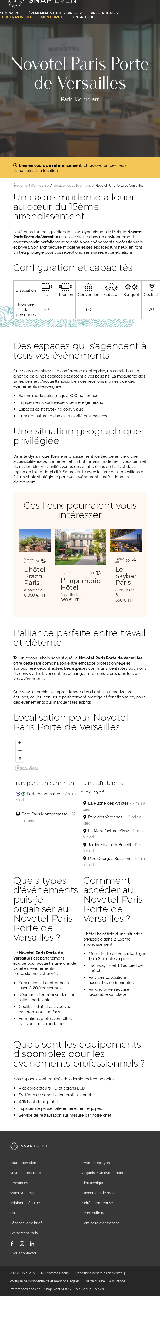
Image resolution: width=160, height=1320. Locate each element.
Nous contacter (23, 1252)
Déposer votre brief (26, 1222)
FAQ (13, 1212)
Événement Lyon (96, 1162)
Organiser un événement (102, 1172)
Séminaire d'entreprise (100, 1222)
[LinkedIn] (32, 1244)
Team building (93, 1212)
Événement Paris (24, 1232)
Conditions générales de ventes (98, 1272)
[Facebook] (12, 1244)
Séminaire (9, 12)
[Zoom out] (20, 751)
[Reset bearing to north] (20, 758)
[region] (79, 756)
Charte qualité (94, 1281)
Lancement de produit (100, 1192)
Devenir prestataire (25, 1172)
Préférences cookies (25, 1288)
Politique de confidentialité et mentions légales (45, 1281)
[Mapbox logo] (27, 768)
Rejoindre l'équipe (25, 1202)
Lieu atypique (93, 1182)
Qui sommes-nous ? (56, 1272)
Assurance (117, 1281)
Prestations (105, 13)
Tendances (19, 1182)
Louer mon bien (17, 17)
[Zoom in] (20, 743)
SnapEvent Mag (22, 1192)
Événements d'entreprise (55, 13)
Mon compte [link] (53, 17)
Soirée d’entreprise (97, 1202)
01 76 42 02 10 (82, 16)
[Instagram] (22, 1244)
